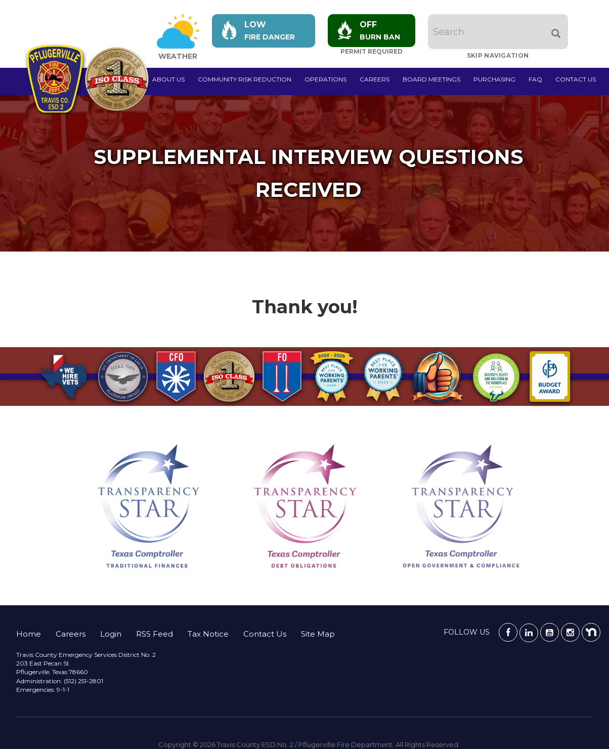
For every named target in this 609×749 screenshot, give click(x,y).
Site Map (318, 634)
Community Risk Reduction (244, 79)
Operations (325, 79)
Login (110, 634)
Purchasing (494, 79)
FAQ (535, 79)
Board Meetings (431, 79)
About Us (168, 79)
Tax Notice (208, 634)
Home (28, 634)
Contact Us (575, 79)
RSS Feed (154, 634)
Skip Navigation (498, 55)
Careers (374, 79)
